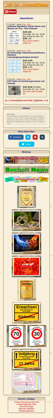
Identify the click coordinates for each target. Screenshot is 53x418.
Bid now (26, 91)
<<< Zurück (11, 100)
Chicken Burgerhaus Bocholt (26, 402)
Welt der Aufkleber (26, 409)
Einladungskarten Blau (26, 404)
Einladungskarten (26, 411)
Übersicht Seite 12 (26, 100)
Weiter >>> (42, 100)
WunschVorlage (26, 406)
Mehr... (29, 24)
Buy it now (27, 41)
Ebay (24, 24)
